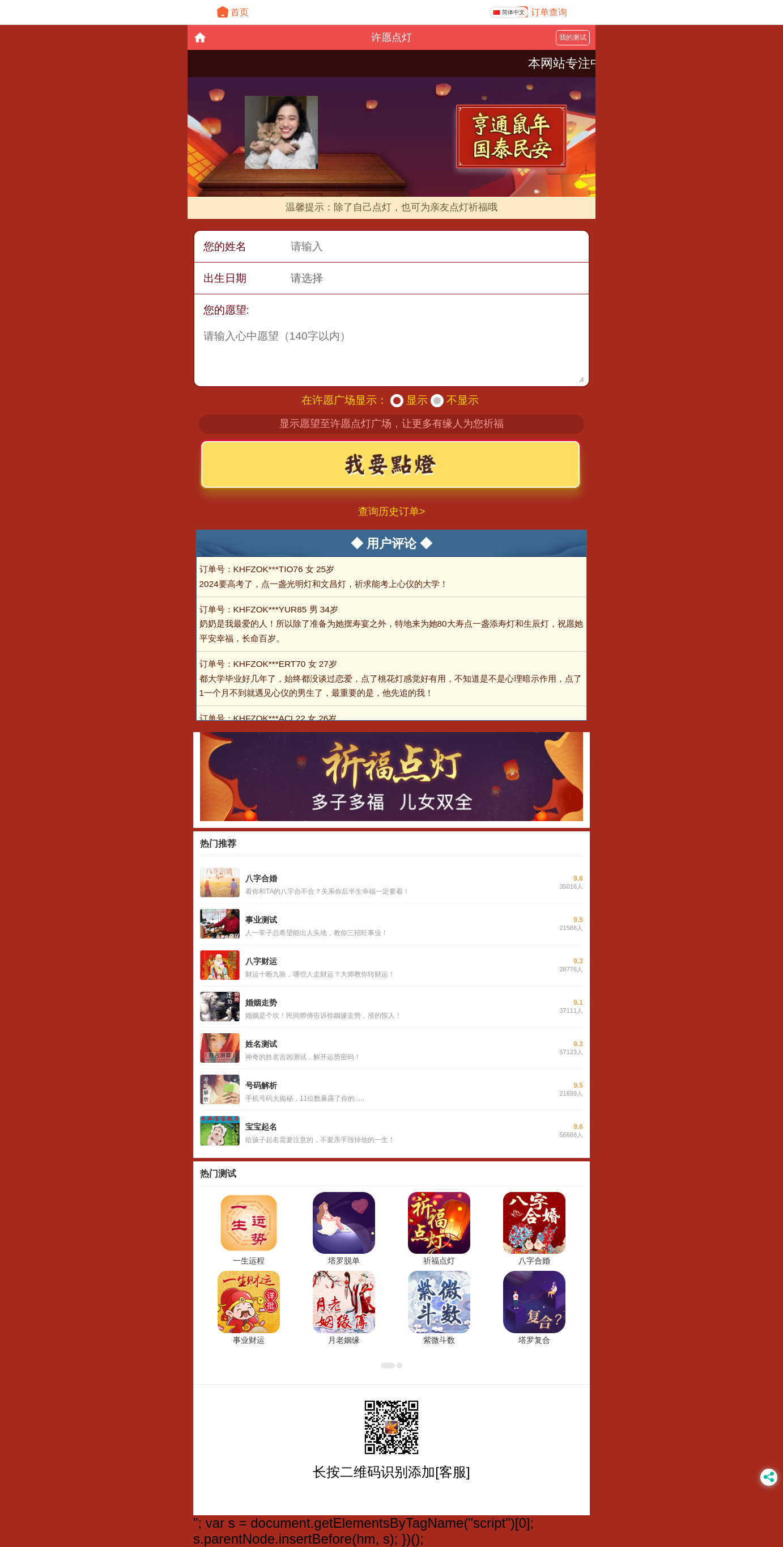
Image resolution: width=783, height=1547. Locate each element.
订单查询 (549, 12)
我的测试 (572, 37)
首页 (240, 12)
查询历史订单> (391, 511)
